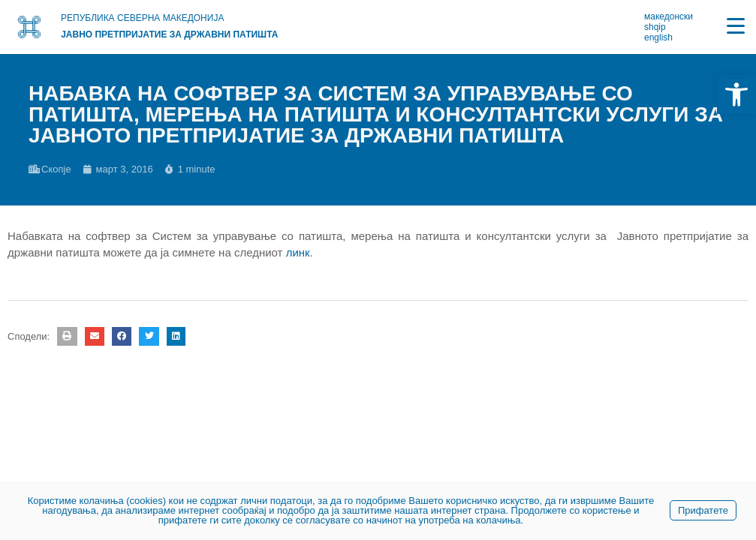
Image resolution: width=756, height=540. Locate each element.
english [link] (658, 37)
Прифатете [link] (703, 510)
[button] (67, 336)
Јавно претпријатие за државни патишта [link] (169, 34)
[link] (736, 94)
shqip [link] (655, 27)
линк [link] (298, 252)
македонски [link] (668, 16)
